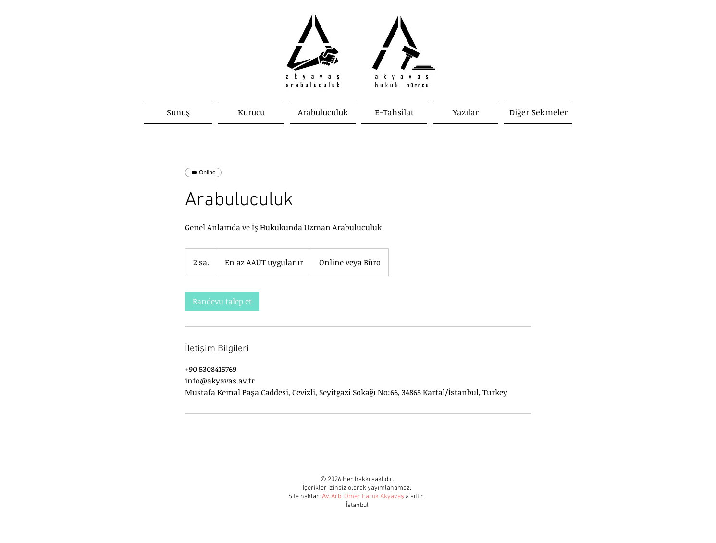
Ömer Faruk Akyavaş (374, 497)
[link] (222, 301)
